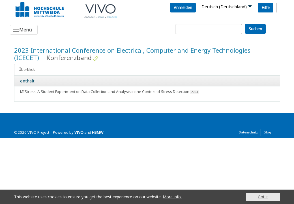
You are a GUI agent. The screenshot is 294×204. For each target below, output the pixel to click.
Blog (267, 132)
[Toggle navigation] (24, 30)
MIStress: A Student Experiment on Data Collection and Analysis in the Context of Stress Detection (104, 91)
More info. (172, 196)
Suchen (255, 28)
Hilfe (265, 7)
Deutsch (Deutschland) (224, 6)
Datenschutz (248, 132)
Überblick (27, 69)
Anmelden (183, 7)
